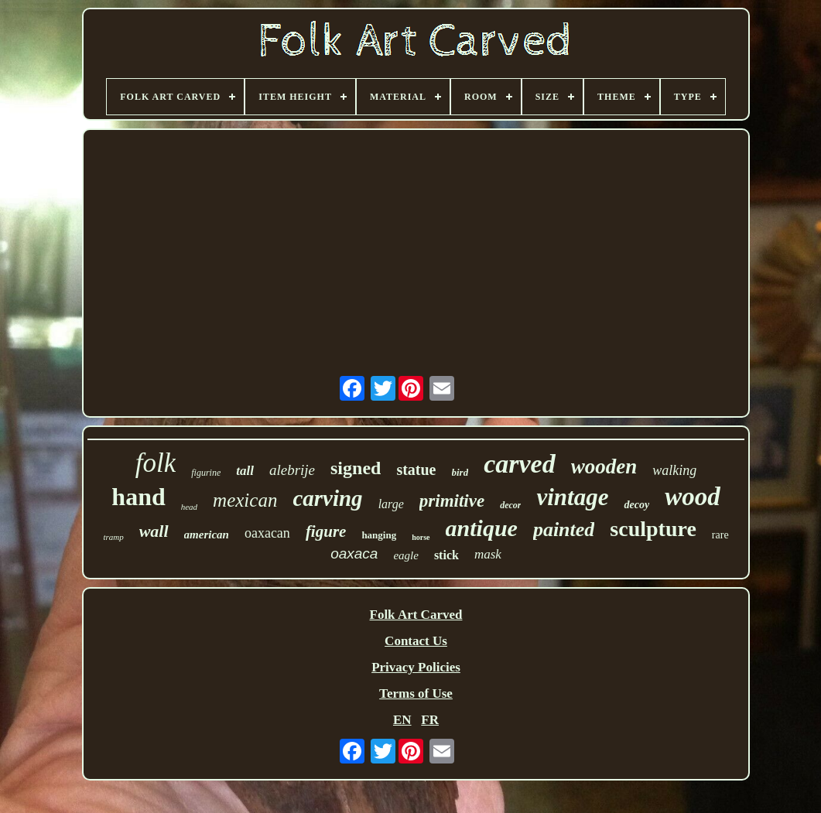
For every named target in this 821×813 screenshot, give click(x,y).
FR (430, 719)
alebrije (292, 470)
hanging (378, 535)
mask (487, 554)
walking (674, 470)
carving (327, 498)
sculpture (653, 529)
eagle (405, 555)
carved (520, 463)
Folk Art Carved (416, 614)
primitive (451, 501)
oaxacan (267, 533)
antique (482, 528)
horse (420, 537)
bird (460, 472)
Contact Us (416, 641)
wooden (604, 466)
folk (155, 463)
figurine (206, 472)
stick (446, 555)
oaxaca (354, 553)
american (206, 534)
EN (402, 719)
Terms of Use (416, 693)
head (189, 506)
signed (355, 468)
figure (326, 531)
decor (510, 505)
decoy (636, 505)
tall (245, 470)
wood (692, 497)
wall (154, 531)
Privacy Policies (415, 667)
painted (563, 529)
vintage (572, 497)
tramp (113, 536)
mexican (245, 500)
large (391, 504)
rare (720, 535)
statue (416, 469)
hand (138, 497)
